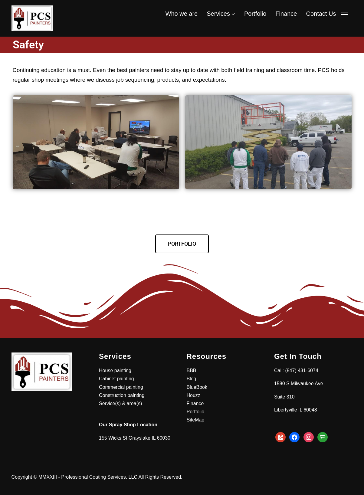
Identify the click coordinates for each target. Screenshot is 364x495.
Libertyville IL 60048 (295, 409)
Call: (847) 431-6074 (296, 370)
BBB (191, 370)
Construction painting (121, 395)
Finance (286, 13)
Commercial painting (121, 387)
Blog (191, 378)
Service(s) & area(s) (120, 403)
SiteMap (195, 419)
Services (218, 13)
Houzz (193, 395)
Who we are (182, 13)
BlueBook (196, 387)
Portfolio (255, 13)
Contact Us (321, 13)
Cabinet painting (116, 378)
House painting (115, 370)
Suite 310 (284, 396)
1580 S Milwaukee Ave (298, 383)
